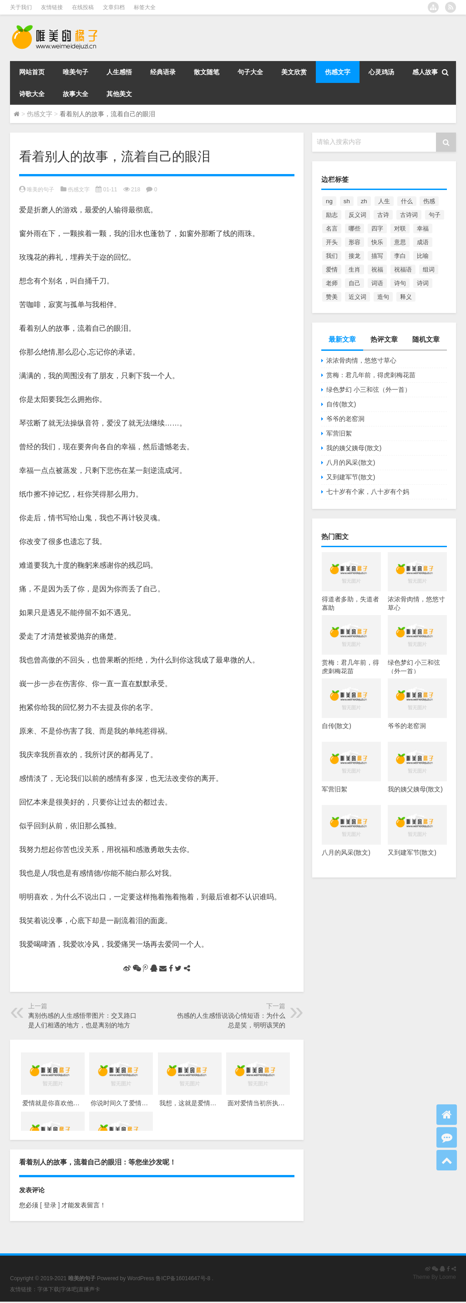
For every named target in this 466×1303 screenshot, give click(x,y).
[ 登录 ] (49, 1205)
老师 (332, 283)
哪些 (354, 228)
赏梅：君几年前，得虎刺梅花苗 (370, 375)
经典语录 (163, 72)
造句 (383, 296)
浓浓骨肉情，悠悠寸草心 (361, 360)
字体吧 (69, 1289)
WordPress (140, 1278)
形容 (354, 242)
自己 (354, 283)
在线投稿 (83, 7)
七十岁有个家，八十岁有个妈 (367, 491)
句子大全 (250, 72)
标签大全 (145, 7)
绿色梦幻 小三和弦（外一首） (368, 389)
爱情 (332, 269)
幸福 (423, 228)
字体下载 (48, 1289)
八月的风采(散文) (350, 462)
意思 (400, 242)
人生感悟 (119, 72)
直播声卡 (89, 1289)
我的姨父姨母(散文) (353, 447)
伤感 (429, 201)
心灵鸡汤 (381, 72)
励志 (332, 214)
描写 (377, 255)
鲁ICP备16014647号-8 (183, 1278)
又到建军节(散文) (350, 477)
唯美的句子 (40, 189)
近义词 (357, 296)
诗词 (423, 283)
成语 (423, 242)
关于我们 (21, 7)
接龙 (354, 255)
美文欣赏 (294, 72)
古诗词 (409, 214)
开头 (332, 242)
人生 (384, 201)
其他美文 (119, 93)
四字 (377, 228)
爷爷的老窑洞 (345, 418)
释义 (406, 296)
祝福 (377, 269)
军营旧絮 (339, 433)
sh (347, 201)
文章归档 (114, 7)
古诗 (383, 214)
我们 (332, 255)
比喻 (423, 255)
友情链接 (52, 7)
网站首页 (32, 72)
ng (329, 201)
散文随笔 (206, 72)
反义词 (357, 214)
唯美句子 (75, 72)
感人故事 (425, 72)
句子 (435, 214)
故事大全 (75, 93)
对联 (400, 228)
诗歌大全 (32, 93)
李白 (400, 255)
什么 (407, 201)
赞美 (332, 296)
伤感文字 (337, 72)
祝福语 (403, 269)
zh (364, 201)
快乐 (377, 242)
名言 (332, 228)
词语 (377, 283)
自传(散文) (341, 404)
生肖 (354, 269)
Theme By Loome (434, 1277)
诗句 (400, 283)
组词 (429, 269)
